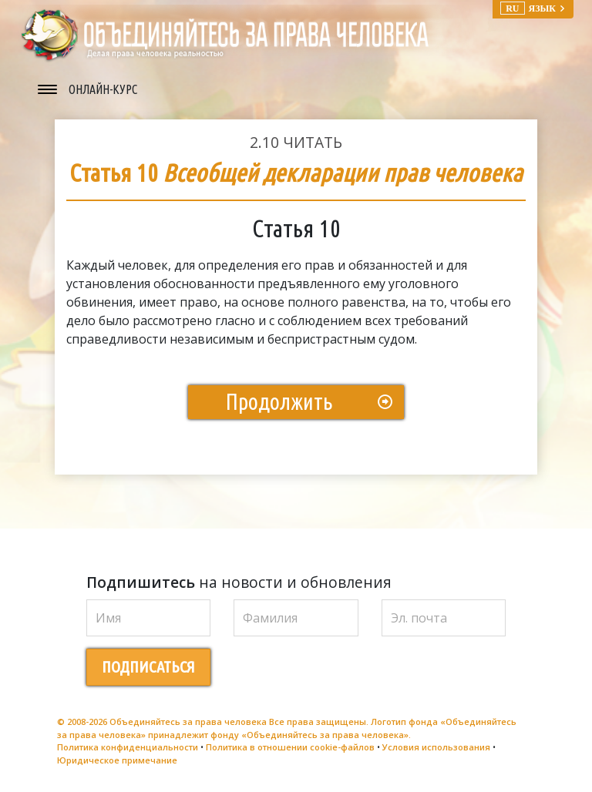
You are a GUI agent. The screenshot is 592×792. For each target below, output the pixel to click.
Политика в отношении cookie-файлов (290, 747)
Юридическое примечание (117, 760)
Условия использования (436, 747)
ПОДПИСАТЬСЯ (148, 667)
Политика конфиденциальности (127, 747)
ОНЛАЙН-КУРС (103, 89)
